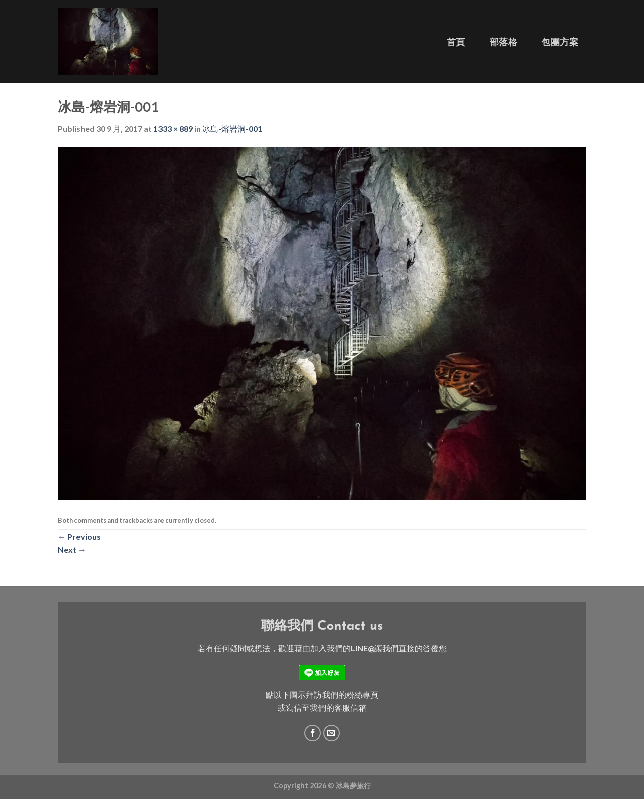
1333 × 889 (173, 128)
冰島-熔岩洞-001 (232, 128)
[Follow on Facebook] (312, 733)
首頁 (456, 42)
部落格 (503, 42)
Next (72, 549)
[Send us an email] (331, 733)
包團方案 (559, 42)
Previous (79, 536)
